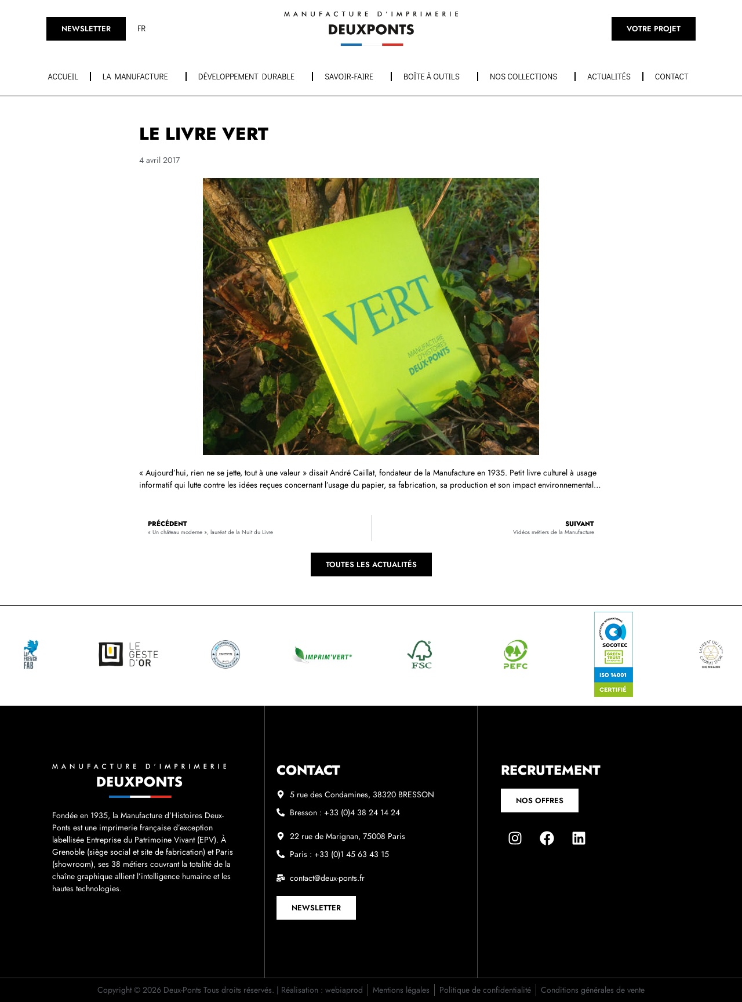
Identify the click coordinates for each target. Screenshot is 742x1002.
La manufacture (138, 76)
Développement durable (249, 76)
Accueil (63, 76)
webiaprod (344, 990)
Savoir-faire (352, 76)
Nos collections (526, 76)
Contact (674, 76)
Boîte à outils (434, 76)
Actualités (609, 76)
